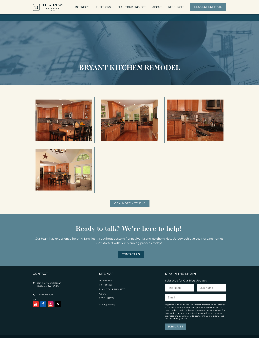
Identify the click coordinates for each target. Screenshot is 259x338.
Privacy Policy (107, 298)
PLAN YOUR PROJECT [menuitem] (131, 7)
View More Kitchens (129, 197)
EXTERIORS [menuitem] (103, 7)
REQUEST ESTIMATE (208, 7)
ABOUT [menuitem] (157, 7)
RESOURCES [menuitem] (176, 7)
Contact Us (131, 248)
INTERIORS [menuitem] (82, 7)
